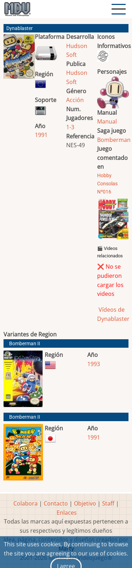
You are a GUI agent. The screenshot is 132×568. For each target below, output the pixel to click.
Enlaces (67, 512)
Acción (75, 100)
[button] (19, 59)
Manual (107, 121)
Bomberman (114, 140)
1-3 (70, 127)
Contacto (56, 503)
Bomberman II (24, 344)
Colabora (25, 503)
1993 (93, 364)
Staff (108, 503)
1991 (41, 135)
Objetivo (85, 503)
